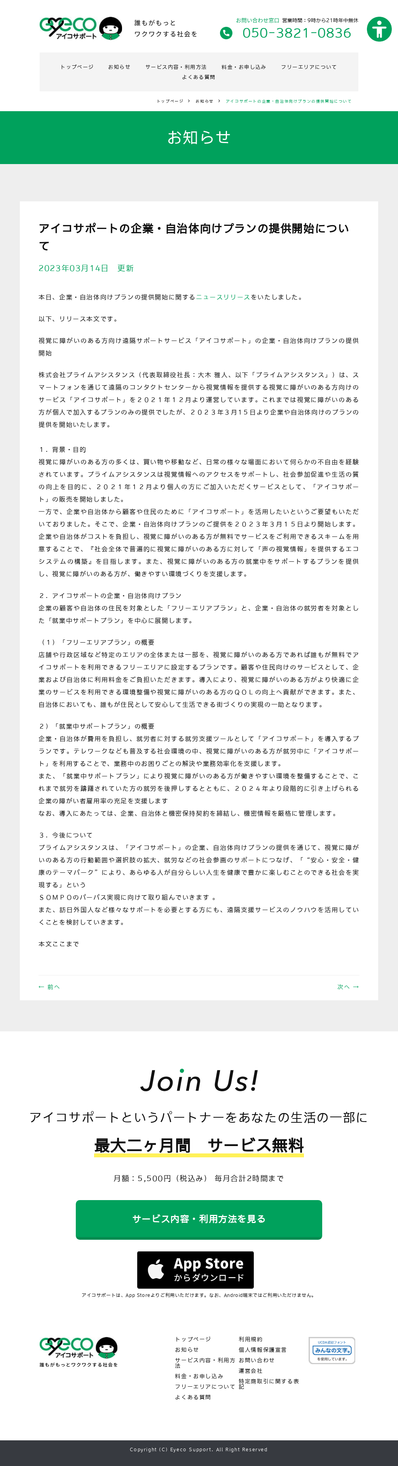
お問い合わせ (257, 1360)
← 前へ (49, 985)
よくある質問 (237, 76)
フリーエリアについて (172, 76)
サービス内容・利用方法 (213, 66)
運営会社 (251, 1370)
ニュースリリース (223, 295)
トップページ (105, 66)
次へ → (348, 985)
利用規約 (251, 1339)
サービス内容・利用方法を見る (199, 1218)
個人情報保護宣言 (263, 1349)
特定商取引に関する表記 (269, 1384)
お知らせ (151, 66)
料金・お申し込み (286, 66)
